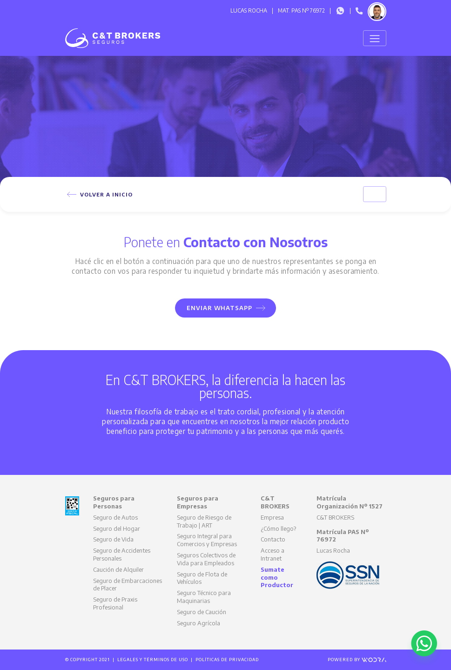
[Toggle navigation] (374, 38)
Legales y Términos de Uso (152, 659)
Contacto (273, 539)
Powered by (357, 659)
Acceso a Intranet (272, 554)
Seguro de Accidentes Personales (121, 554)
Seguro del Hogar (116, 528)
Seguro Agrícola (198, 623)
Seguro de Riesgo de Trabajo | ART (204, 521)
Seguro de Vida (113, 539)
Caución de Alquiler (118, 569)
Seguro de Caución (201, 612)
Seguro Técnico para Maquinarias (204, 596)
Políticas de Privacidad (227, 659)
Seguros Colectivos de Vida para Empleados (206, 559)
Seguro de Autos (115, 517)
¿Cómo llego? (278, 528)
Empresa (272, 517)
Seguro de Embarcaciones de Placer (127, 584)
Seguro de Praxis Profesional (115, 603)
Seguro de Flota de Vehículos (202, 578)
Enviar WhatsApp (226, 307)
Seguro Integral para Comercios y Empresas (207, 540)
